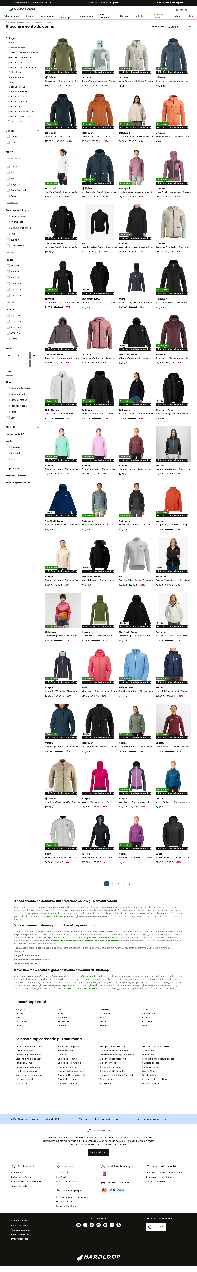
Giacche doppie (16, 83)
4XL (9, 378)
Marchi (178, 16)
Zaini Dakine (106, 1089)
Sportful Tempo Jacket (25, 970)
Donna (12, 28)
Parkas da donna (24, 1057)
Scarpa (103, 1023)
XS (17, 361)
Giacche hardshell (17, 98)
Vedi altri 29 (12, 209)
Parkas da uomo (24, 1069)
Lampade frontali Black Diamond (116, 1081)
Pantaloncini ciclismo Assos (156, 1053)
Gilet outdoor (15, 78)
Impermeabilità (22, 440)
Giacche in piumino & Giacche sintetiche (24, 73)
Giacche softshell (17, 93)
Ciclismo (124, 16)
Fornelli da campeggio (69, 1053)
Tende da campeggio (27, 1077)
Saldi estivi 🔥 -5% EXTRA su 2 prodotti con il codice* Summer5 (98, 22)
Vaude (103, 1028)
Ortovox (20, 1019)
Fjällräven (104, 1015)
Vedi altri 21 (12, 258)
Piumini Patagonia (151, 1089)
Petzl (144, 1032)
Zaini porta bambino (68, 1089)
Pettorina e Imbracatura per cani (158, 1065)
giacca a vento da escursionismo (101, 947)
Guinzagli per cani (151, 1069)
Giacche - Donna (23, 28)
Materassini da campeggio (29, 1081)
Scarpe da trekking (67, 1065)
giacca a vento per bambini (81, 994)
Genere (22, 136)
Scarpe (29, 16)
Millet (16, 982)
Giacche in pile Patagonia (113, 1065)
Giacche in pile (15, 68)
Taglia (22, 354)
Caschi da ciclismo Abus (154, 1085)
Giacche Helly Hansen (111, 1073)
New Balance (148, 1019)
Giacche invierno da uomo (29, 1065)
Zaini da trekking (66, 1057)
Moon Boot (63, 1023)
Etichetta (22, 433)
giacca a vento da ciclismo (64, 947)
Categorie (22, 44)
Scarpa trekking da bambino (72, 1081)
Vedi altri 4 (12, 308)
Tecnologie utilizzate (22, 488)
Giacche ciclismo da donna (22, 117)
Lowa (18, 1032)
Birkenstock (148, 1028)
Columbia (105, 1019)
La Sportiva (21, 1028)
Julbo (145, 1015)
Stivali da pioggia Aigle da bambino (117, 1061)
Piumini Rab (148, 1061)
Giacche (10, 49)
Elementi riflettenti (22, 481)
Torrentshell (88, 982)
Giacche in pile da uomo (28, 1073)
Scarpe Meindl (107, 1085)
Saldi (191, 16)
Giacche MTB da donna (20, 122)
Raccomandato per (22, 216)
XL (18, 369)
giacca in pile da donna (100, 991)
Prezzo (22, 266)
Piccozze (62, 1061)
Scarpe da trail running (69, 1069)
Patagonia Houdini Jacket (27, 961)
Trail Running (65, 16)
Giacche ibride (15, 112)
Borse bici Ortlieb (150, 1073)
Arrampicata (86, 16)
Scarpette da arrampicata (71, 1077)
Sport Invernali (104, 16)
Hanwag (146, 1023)
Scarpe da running (67, 1073)
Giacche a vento (16, 54)
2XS (9, 361)
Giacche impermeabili (19, 63)
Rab (18, 1023)
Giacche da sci (16, 103)
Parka (11, 88)
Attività (139, 16)
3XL (34, 369)
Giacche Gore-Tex (17, 108)
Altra (60, 1015)
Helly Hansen (64, 1028)
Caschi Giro (148, 1057)
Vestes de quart (16, 127)
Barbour (62, 1032)
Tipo (22, 388)
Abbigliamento (11, 16)
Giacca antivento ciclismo (24, 58)
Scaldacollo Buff (150, 1081)
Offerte (22, 315)
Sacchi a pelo (22, 1089)
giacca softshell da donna (59, 922)
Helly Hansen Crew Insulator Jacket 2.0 (33, 965)
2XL (25, 369)
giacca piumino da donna (26, 922)
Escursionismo (47, 16)
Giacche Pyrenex (108, 1069)
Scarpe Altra (148, 1077)
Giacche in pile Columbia (112, 1077)
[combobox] (23, 164)
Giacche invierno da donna (29, 1053)
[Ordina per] (178, 32)
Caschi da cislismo (67, 1085)
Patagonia (21, 1015)
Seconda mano (156, 16)
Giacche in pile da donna (28, 1061)
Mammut (104, 1032)
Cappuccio (22, 474)
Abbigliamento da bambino (113, 1053)
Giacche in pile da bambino (114, 1057)
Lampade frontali (24, 1085)
